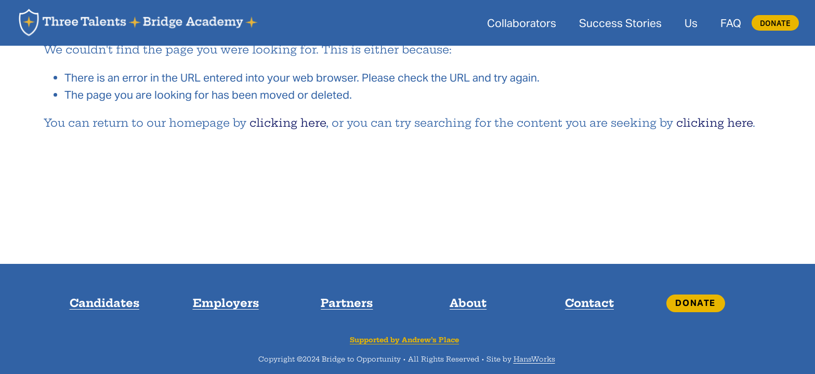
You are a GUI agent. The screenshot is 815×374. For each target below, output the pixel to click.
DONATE (775, 23)
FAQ (730, 23)
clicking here (287, 122)
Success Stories (620, 23)
